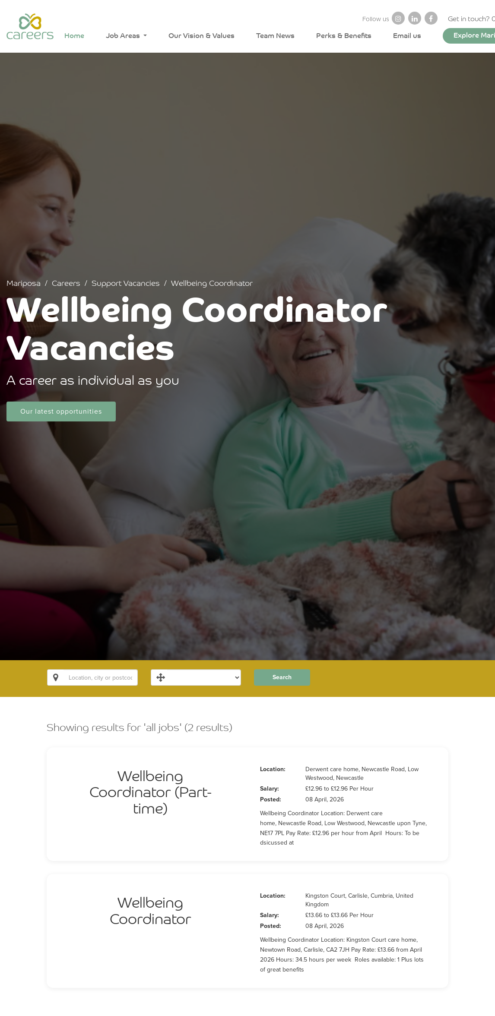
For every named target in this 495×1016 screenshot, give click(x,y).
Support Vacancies (124, 283)
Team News (275, 36)
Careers (64, 283)
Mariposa (21, 283)
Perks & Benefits (343, 36)
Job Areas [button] (124, 36)
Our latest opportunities (59, 412)
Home (74, 36)
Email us (407, 36)
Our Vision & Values (201, 36)
